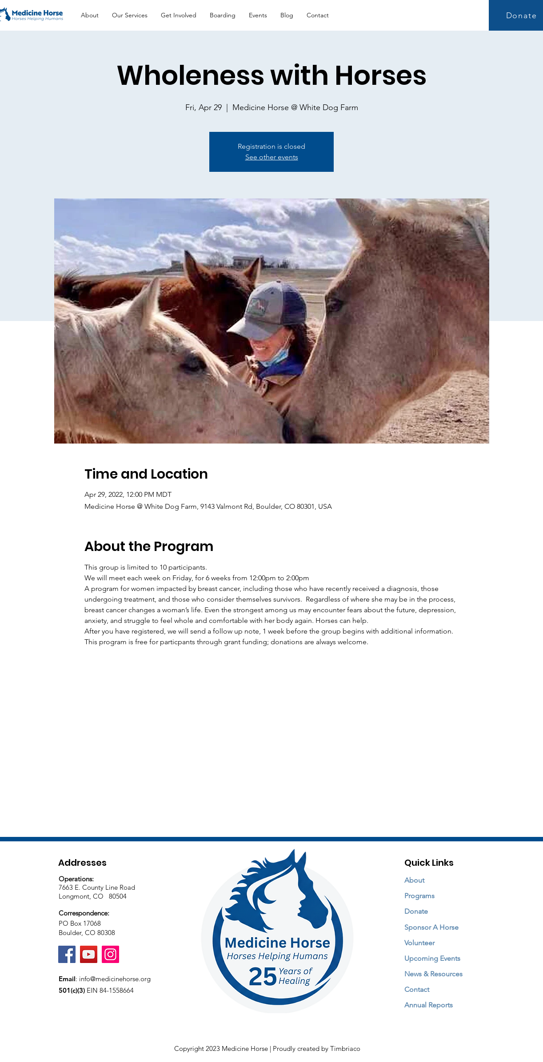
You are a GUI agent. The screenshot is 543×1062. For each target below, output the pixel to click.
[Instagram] (110, 954)
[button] (129, 15)
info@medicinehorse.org (115, 979)
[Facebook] (67, 954)
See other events (271, 157)
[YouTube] (88, 954)
